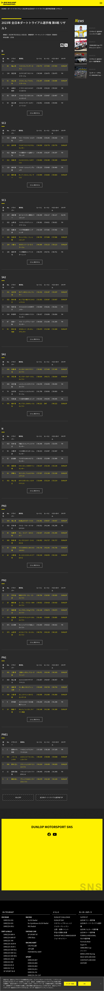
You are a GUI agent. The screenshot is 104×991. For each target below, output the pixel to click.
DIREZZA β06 (32, 963)
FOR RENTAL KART (35, 952)
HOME (4, 8)
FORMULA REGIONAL (88, 935)
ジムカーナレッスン (61, 926)
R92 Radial (32, 926)
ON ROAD (5, 917)
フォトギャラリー (60, 938)
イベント (56, 912)
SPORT (28, 957)
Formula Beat (85, 941)
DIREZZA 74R (8, 940)
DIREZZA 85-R (9, 965)
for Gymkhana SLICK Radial (38, 923)
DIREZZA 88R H (9, 934)
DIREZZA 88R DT (10, 937)
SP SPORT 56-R (9, 971)
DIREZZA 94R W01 (10, 956)
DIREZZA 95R (8, 962)
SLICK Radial (32, 920)
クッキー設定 (70, 984)
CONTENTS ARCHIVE (88, 960)
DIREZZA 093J (9, 926)
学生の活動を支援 (60, 932)
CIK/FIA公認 (32, 945)
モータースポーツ (85, 912)
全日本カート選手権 (87, 932)
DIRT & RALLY (7, 931)
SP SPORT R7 (33, 934)
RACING (29, 917)
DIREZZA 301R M (10, 943)
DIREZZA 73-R (9, 968)
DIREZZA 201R (9, 959)
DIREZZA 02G (8, 923)
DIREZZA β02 (32, 966)
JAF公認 (31, 948)
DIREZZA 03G (8, 920)
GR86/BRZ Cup (85, 947)
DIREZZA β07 (32, 960)
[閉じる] (101, 983)
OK (85, 984)
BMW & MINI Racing (87, 954)
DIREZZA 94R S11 (10, 953)
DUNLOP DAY (59, 920)
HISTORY (83, 963)
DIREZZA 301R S (9, 946)
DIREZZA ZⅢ (32, 972)
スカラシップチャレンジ (63, 923)
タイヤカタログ (8, 912)
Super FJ (83, 944)
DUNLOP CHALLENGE (62, 917)
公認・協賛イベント (61, 929)
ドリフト (83, 951)
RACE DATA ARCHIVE (87, 957)
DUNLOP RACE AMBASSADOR (65, 935)
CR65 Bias (31, 937)
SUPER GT (84, 917)
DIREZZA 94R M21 (10, 949)
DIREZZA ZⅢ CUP (34, 975)
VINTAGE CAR (31, 931)
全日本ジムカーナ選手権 (89, 929)
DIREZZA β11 (32, 969)
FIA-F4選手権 (85, 938)
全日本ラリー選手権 (87, 920)
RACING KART (31, 942)
